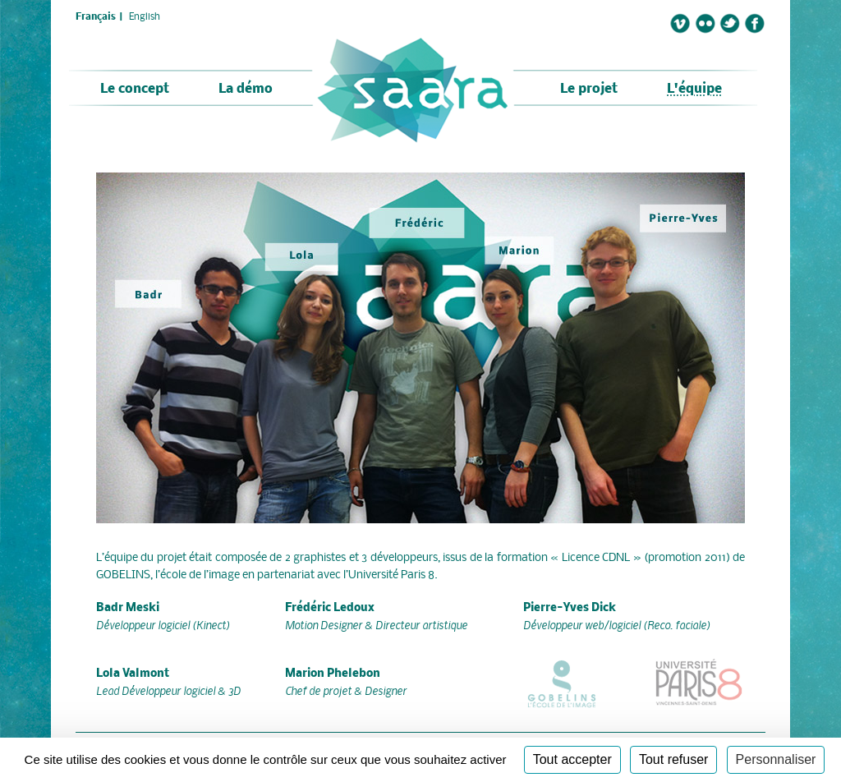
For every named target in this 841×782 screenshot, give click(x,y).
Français (96, 17)
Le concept (134, 89)
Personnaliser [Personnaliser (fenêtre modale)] (776, 759)
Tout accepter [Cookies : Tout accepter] (572, 759)
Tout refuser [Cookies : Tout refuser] (673, 759)
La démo (245, 89)
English (144, 17)
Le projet (589, 89)
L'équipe (694, 89)
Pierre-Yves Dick (569, 608)
